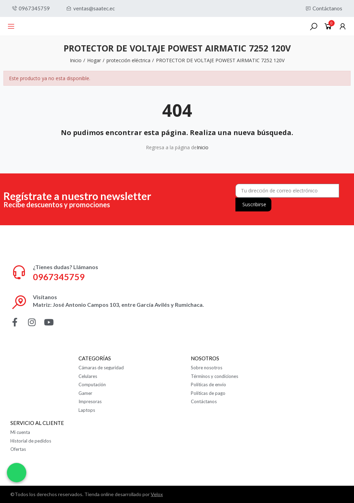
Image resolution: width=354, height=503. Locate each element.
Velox (157, 494)
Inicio (202, 147)
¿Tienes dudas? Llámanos (65, 267)
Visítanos (45, 297)
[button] (30, 8)
